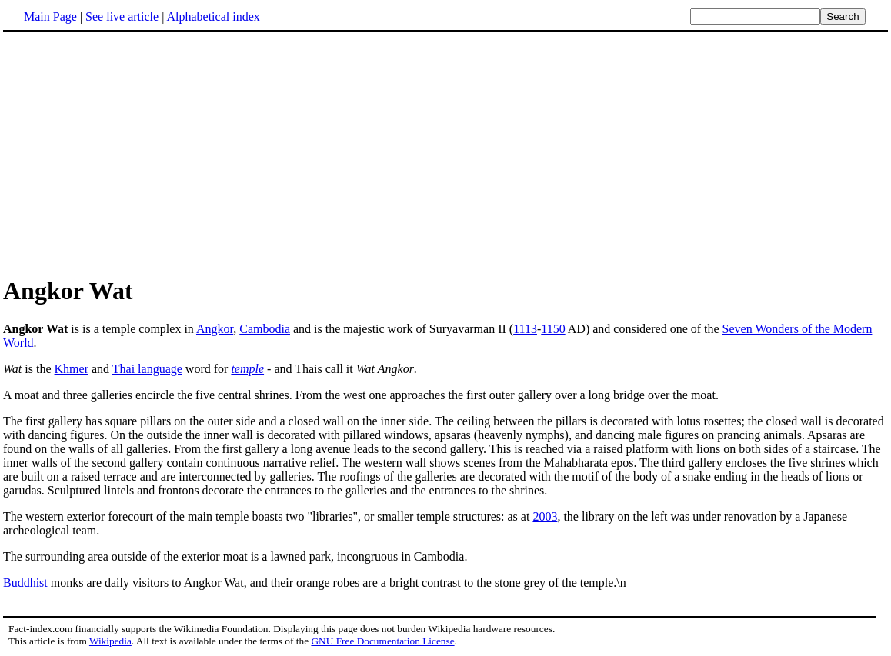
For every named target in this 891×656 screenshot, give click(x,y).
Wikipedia (110, 641)
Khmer (71, 368)
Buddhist (25, 582)
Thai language (147, 368)
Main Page (50, 16)
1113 (525, 328)
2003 (544, 516)
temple (247, 368)
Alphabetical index (212, 16)
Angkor (214, 328)
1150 (553, 328)
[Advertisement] (132, 153)
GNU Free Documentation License (382, 641)
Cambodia (264, 328)
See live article (122, 16)
